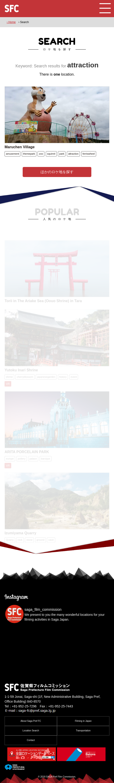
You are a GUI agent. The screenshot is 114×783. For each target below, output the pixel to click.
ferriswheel (89, 153)
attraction (73, 153)
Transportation (83, 730)
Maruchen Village (20, 147)
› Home (11, 22)
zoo (41, 153)
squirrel (51, 153)
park (61, 153)
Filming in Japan (83, 721)
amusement (12, 153)
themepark (29, 153)
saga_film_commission (43, 609)
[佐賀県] (14, 768)
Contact (31, 740)
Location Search (30, 730)
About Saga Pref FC (31, 721)
